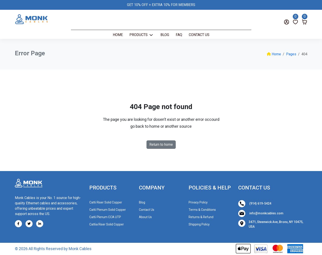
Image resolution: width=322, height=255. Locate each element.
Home (118, 35)
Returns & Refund (201, 217)
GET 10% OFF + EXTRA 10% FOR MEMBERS (161, 5)
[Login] (286, 22)
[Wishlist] (295, 19)
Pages (291, 54)
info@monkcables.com (260, 213)
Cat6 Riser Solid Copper (105, 202)
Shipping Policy (199, 224)
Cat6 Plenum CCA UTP (105, 217)
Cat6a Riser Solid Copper (106, 224)
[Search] (24, 22)
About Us (145, 217)
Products (138, 35)
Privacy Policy (198, 202)
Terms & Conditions (202, 209)
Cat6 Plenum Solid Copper (107, 209)
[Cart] (304, 19)
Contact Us (199, 35)
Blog (164, 35)
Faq (179, 35)
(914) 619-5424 (254, 203)
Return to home (161, 144)
